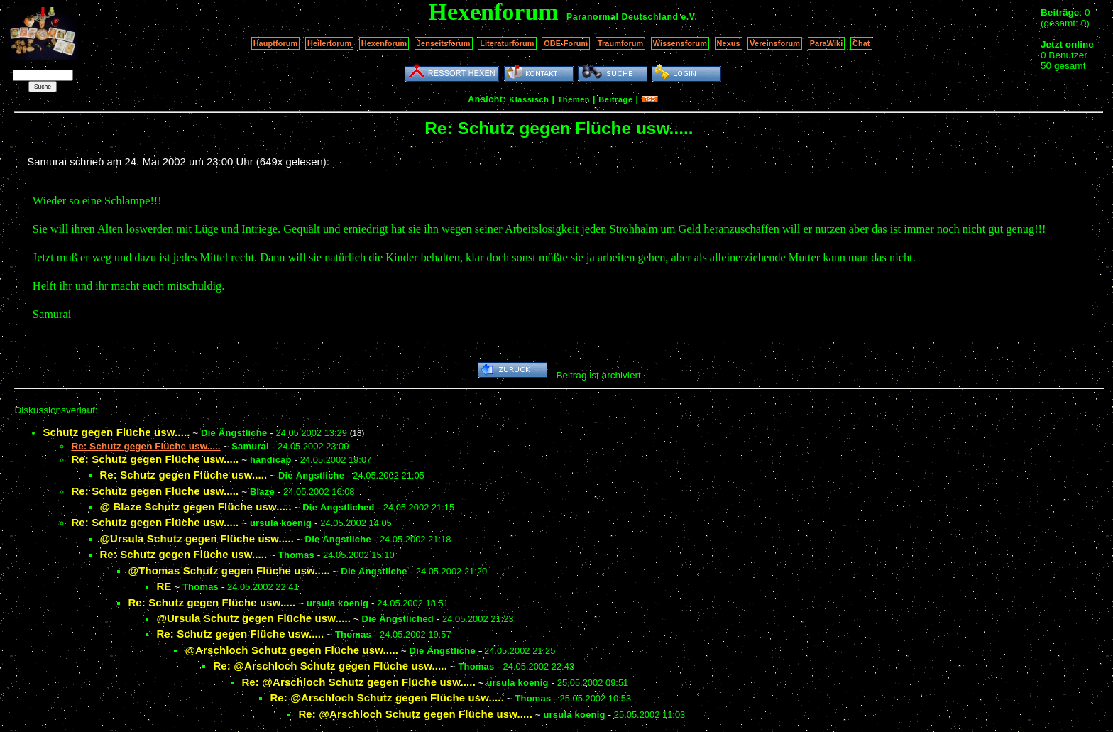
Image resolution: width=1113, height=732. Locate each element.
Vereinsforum (775, 43)
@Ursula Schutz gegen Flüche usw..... (196, 538)
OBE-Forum (566, 43)
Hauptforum (275, 43)
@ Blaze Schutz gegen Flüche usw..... (195, 507)
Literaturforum (507, 43)
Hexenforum (384, 43)
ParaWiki (826, 43)
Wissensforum (680, 43)
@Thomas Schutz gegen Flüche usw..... (228, 570)
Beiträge (615, 99)
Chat (861, 43)
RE (163, 586)
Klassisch (529, 99)
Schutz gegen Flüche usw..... (116, 432)
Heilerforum (329, 43)
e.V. (689, 17)
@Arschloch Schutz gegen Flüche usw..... (291, 650)
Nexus (728, 43)
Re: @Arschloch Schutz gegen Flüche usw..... (330, 666)
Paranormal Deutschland (622, 17)
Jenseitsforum (444, 43)
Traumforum (621, 43)
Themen (574, 99)
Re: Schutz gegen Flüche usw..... (154, 459)
